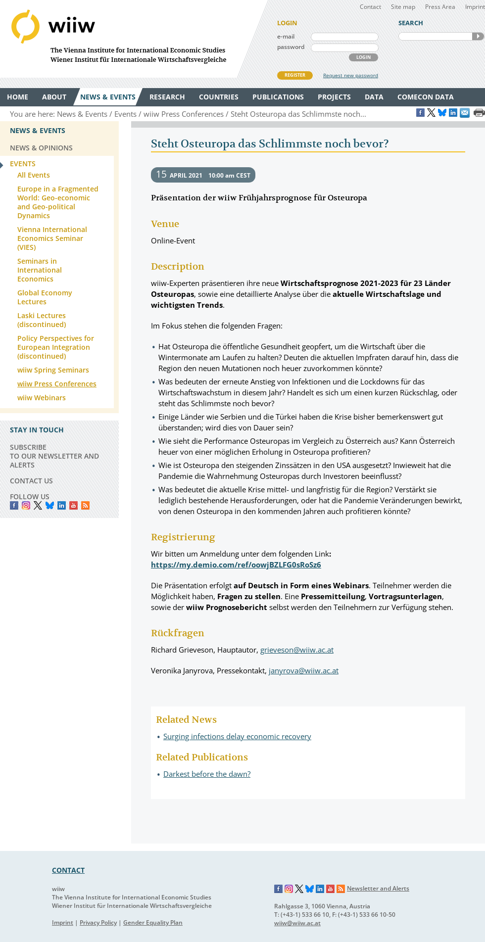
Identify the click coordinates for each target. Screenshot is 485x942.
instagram (26, 505)
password (290, 47)
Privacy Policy (98, 922)
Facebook (14, 505)
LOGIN (363, 57)
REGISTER (295, 75)
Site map (403, 6)
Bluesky (50, 505)
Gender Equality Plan (153, 922)
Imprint (475, 6)
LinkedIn (61, 505)
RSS (85, 505)
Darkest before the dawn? (206, 774)
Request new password (350, 75)
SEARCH (478, 36)
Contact (370, 6)
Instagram (289, 889)
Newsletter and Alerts (378, 888)
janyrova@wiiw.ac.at (304, 670)
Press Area (440, 6)
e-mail (285, 36)
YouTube (73, 505)
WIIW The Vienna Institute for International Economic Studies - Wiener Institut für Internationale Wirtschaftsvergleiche (133, 39)
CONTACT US (31, 480)
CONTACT (68, 870)
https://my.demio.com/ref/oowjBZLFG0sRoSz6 (236, 564)
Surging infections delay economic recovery (237, 736)
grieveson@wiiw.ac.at (297, 650)
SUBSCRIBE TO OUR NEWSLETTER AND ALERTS (54, 456)
